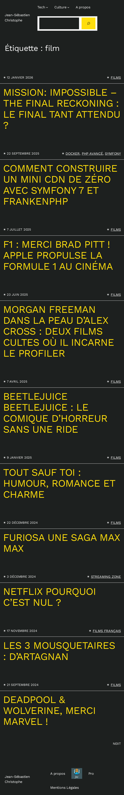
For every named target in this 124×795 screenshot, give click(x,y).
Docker (73, 153)
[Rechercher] (88, 23)
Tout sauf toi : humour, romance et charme (59, 483)
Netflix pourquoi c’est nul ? (49, 597)
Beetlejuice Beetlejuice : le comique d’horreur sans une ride (55, 413)
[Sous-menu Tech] (47, 7)
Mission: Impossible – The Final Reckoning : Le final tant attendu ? (61, 109)
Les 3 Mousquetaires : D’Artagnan (59, 651)
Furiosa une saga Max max (61, 543)
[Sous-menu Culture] (68, 7)
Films (116, 77)
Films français (107, 631)
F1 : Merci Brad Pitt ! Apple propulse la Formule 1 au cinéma (58, 255)
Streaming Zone (106, 577)
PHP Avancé (92, 153)
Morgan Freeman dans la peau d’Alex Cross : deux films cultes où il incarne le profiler (58, 331)
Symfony (113, 153)
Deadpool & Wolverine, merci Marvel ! (49, 710)
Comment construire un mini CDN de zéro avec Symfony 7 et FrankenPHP (60, 185)
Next (117, 743)
